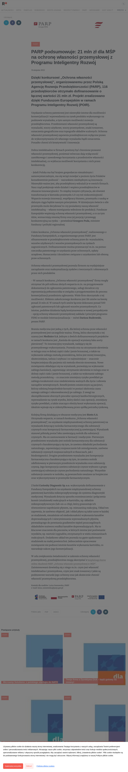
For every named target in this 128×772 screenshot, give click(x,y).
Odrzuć (29, 766)
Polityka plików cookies (45, 766)
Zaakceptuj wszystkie (13, 766)
